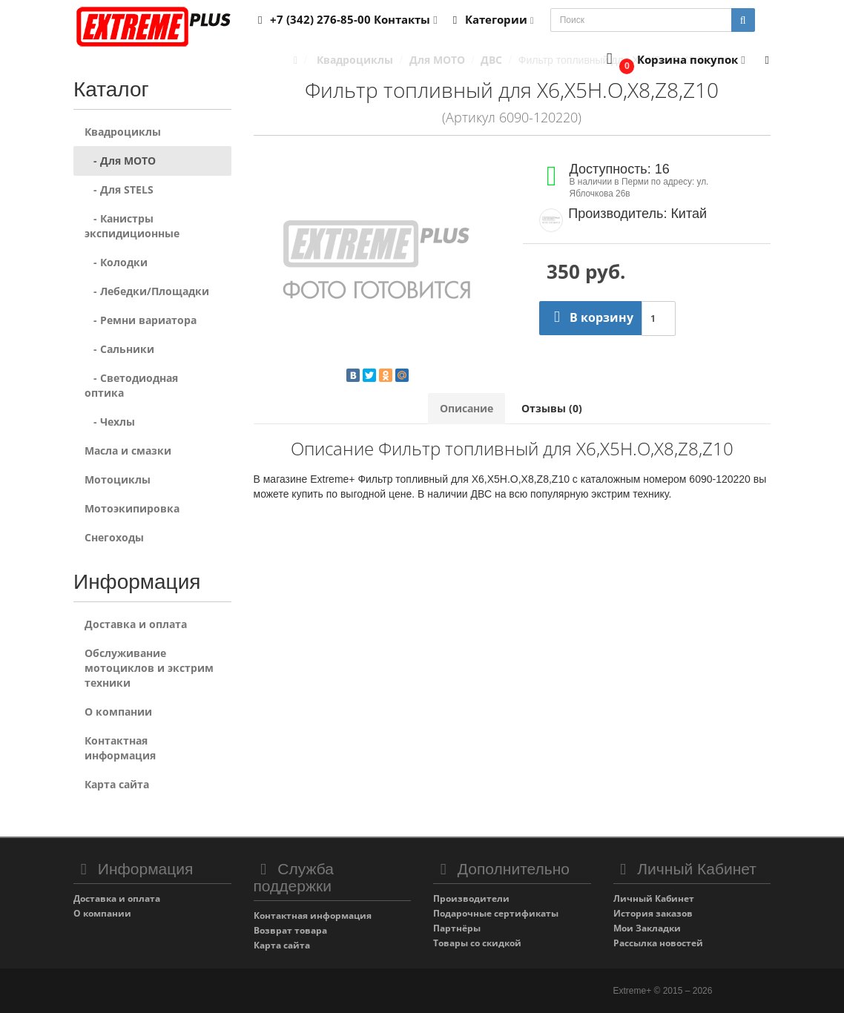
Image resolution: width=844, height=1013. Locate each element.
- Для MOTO (120, 161)
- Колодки (116, 262)
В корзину (590, 317)
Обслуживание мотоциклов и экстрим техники (149, 668)
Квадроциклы (123, 132)
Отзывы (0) (551, 408)
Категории (491, 19)
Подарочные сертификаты (495, 913)
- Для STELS (119, 189)
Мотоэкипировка (132, 508)
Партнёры (457, 928)
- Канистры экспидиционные (132, 225)
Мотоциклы (118, 479)
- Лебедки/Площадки (147, 291)
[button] (672, 60)
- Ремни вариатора (141, 320)
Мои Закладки (647, 928)
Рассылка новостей (658, 943)
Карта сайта (117, 784)
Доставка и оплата (136, 624)
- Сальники (119, 349)
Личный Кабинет (653, 898)
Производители (471, 898)
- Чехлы (110, 422)
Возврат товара (290, 930)
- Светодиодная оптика (131, 385)
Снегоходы (114, 537)
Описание (466, 408)
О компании (118, 712)
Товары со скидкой (477, 943)
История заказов (653, 913)
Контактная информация (120, 747)
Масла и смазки (128, 450)
